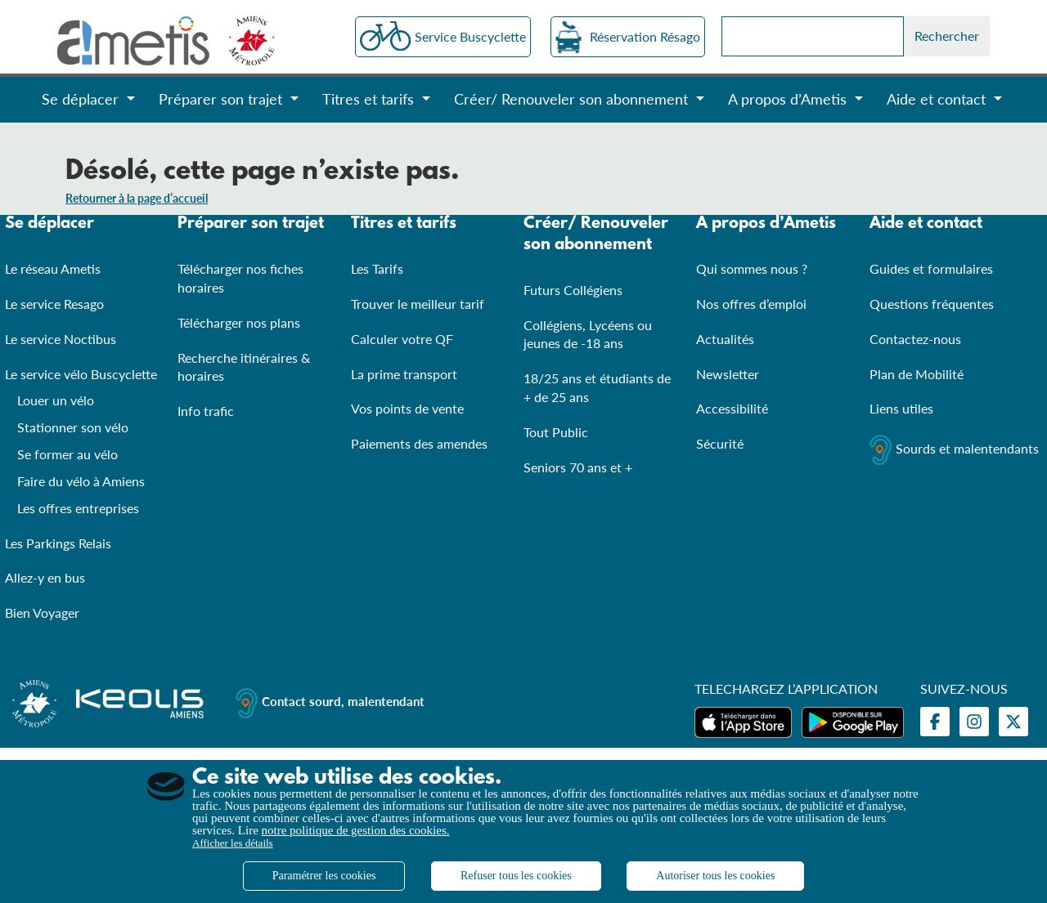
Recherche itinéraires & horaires (243, 367)
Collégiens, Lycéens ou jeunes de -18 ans (588, 334)
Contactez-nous (915, 338)
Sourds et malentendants (954, 451)
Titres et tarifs (403, 224)
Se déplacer (49, 224)
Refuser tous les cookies (516, 875)
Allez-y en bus (45, 578)
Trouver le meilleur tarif (417, 303)
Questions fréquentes (932, 303)
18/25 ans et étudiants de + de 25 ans (597, 387)
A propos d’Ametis (766, 224)
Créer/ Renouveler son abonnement (596, 234)
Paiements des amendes (419, 443)
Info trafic (205, 410)
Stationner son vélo (72, 427)
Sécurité (720, 443)
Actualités (725, 338)
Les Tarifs (377, 268)
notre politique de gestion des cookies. (356, 830)
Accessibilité (732, 408)
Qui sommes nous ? (751, 268)
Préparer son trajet (250, 224)
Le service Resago (54, 303)
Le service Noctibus (60, 338)
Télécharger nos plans (238, 322)
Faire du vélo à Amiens (81, 481)
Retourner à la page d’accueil (136, 198)
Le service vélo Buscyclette (81, 374)
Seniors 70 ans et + (578, 467)
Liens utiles (901, 408)
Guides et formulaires (931, 268)
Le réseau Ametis (53, 268)
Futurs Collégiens (573, 289)
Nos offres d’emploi (751, 303)
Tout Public (556, 432)
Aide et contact (926, 224)
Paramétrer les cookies (324, 875)
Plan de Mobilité (917, 374)
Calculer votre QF (402, 338)
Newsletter (727, 374)
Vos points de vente (407, 408)
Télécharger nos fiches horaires (240, 278)
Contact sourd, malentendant (330, 703)
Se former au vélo (67, 454)
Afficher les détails (232, 843)
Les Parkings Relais (58, 543)
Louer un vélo (55, 400)
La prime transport (404, 374)
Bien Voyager (42, 612)
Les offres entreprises (78, 508)
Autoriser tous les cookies (715, 875)
